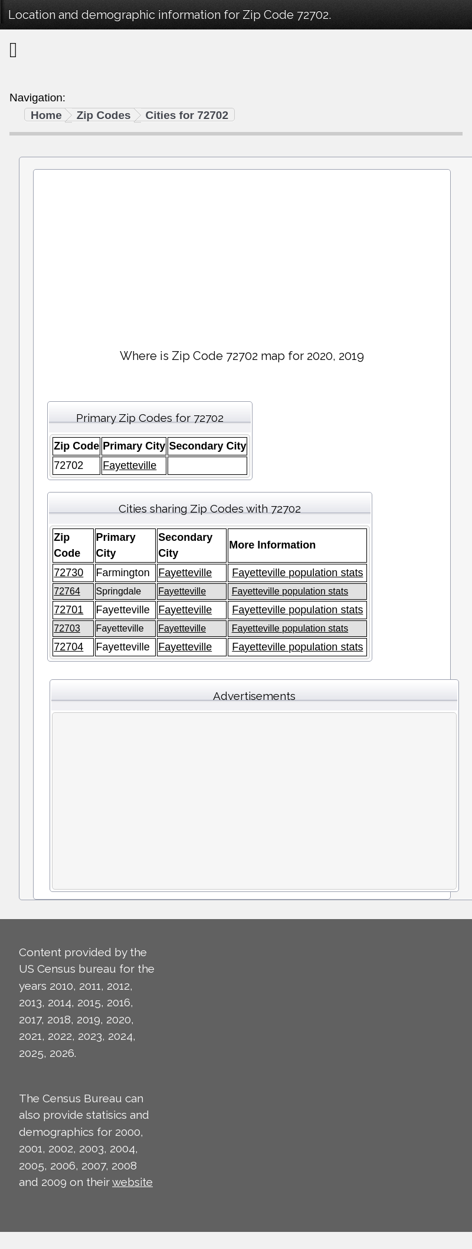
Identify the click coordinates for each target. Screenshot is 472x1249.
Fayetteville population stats (297, 573)
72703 (67, 628)
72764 (67, 591)
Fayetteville (129, 465)
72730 (68, 573)
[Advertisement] (242, 253)
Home (46, 115)
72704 (68, 647)
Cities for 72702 (187, 115)
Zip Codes (104, 115)
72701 (68, 610)
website (132, 1181)
